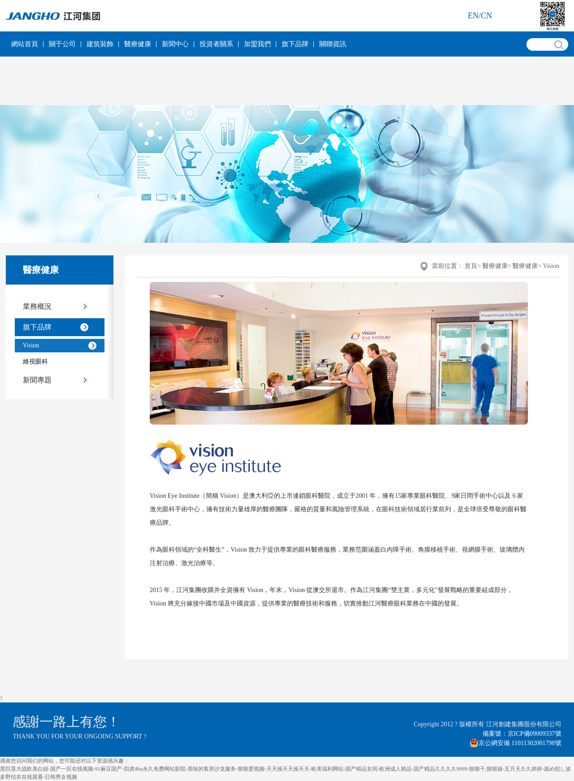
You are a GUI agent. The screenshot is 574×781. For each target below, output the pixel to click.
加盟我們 (257, 44)
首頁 (471, 266)
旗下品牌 (295, 44)
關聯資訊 (332, 44)
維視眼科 (35, 361)
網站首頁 (24, 44)
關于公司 (62, 44)
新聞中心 (175, 44)
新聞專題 (37, 380)
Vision (31, 345)
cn (486, 15)
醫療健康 (137, 44)
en (473, 15)
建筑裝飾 (100, 44)
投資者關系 (216, 44)
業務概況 (37, 306)
